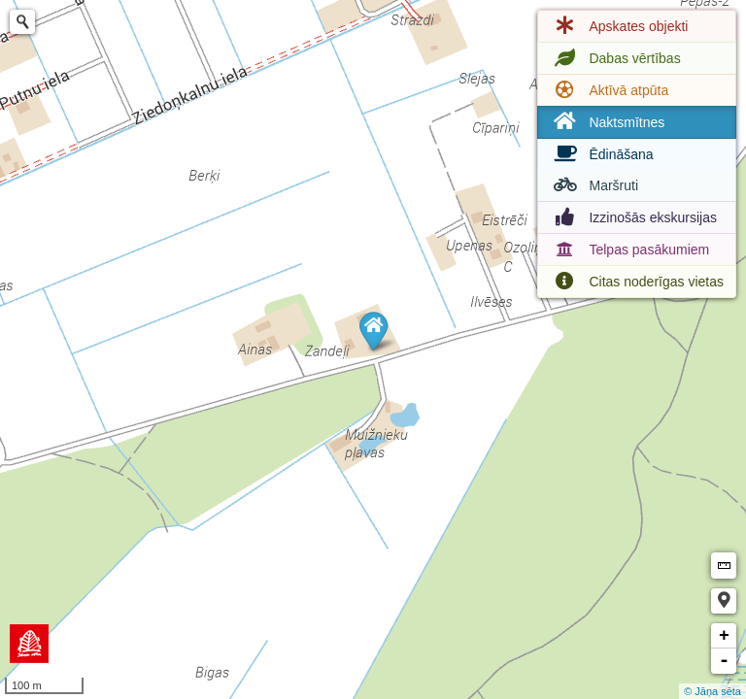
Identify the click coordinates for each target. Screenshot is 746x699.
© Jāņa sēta (712, 691)
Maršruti (594, 185)
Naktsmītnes (607, 122)
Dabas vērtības (615, 58)
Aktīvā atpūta (609, 90)
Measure (723, 565)
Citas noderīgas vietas (637, 281)
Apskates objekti (619, 26)
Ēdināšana (601, 154)
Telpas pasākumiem (629, 249)
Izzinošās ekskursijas (633, 217)
